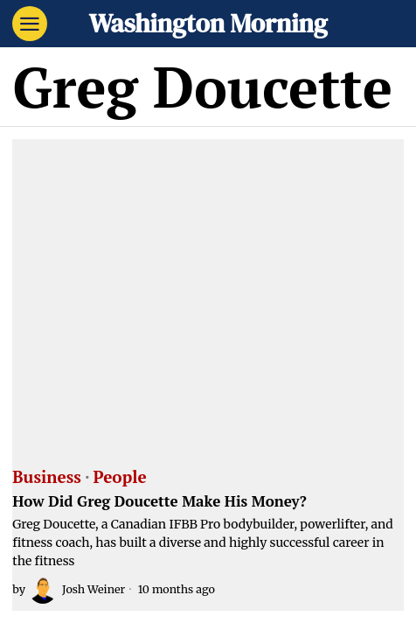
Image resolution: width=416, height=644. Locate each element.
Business (46, 477)
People (120, 477)
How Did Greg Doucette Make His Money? (159, 502)
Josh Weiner (77, 590)
